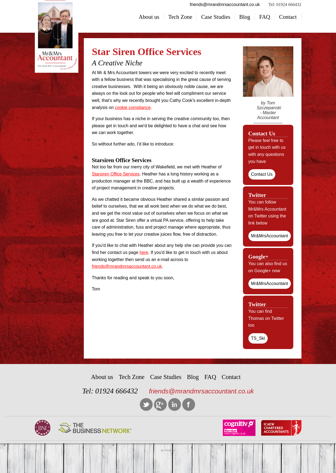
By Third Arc (168, 450)
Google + (160, 404)
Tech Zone (180, 17)
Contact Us (262, 174)
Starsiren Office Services (116, 174)
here (144, 252)
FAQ (264, 17)
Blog (244, 17)
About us (149, 17)
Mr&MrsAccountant (269, 236)
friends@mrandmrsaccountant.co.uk (127, 266)
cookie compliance (133, 107)
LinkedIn (174, 404)
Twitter (146, 404)
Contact (288, 17)
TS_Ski (258, 338)
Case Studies (215, 17)
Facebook (188, 404)
